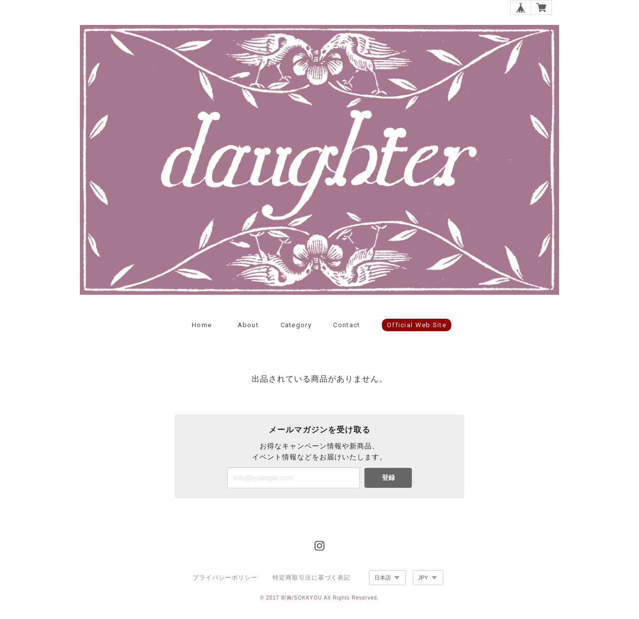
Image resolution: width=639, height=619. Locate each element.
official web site (416, 325)
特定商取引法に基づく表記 (311, 577)
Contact (346, 325)
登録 (388, 477)
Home (202, 325)
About (248, 325)
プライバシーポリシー (225, 577)
